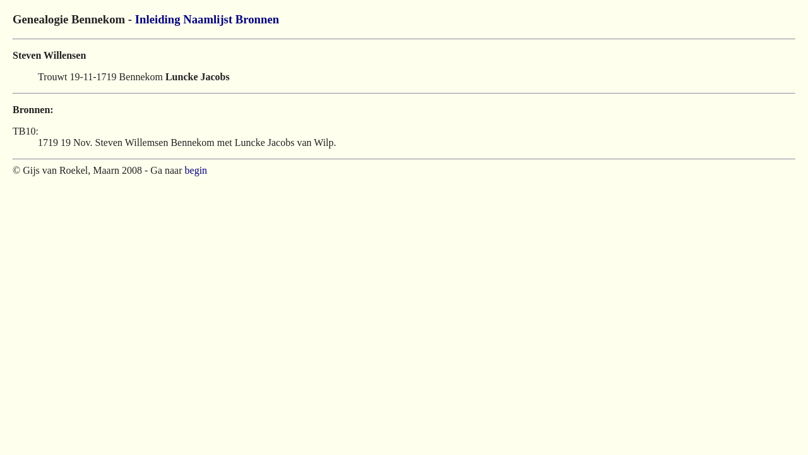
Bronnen (257, 19)
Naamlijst (207, 19)
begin (196, 170)
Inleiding (158, 19)
